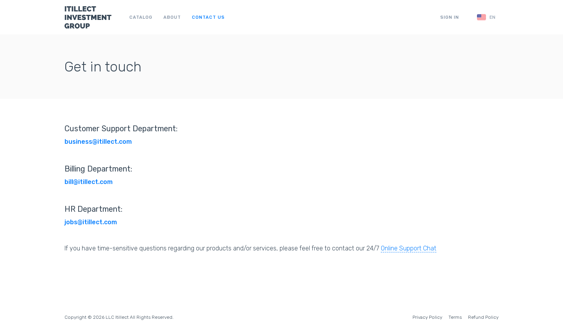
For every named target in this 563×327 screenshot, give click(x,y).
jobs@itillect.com (91, 222)
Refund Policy (483, 317)
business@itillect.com (98, 141)
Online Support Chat (408, 248)
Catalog (140, 17)
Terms (455, 317)
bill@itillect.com (89, 182)
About (172, 17)
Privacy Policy (427, 317)
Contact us (208, 17)
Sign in (449, 17)
